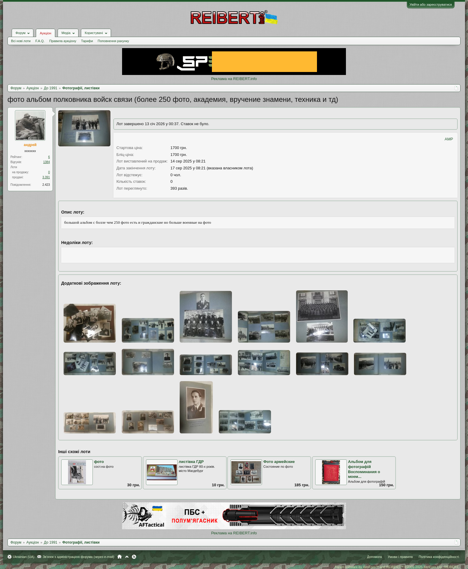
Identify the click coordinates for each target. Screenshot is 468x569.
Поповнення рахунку (113, 41)
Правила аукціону (62, 41)
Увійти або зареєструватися (431, 4)
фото (99, 461)
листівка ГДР (191, 461)
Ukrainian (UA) (23, 557)
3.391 (46, 177)
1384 (46, 162)
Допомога (374, 557)
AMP (449, 139)
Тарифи (87, 41)
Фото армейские (279, 461)
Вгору (127, 557)
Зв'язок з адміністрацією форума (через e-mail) (78, 557)
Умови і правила (400, 557)
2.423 (46, 184)
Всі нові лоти (20, 41)
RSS (134, 557)
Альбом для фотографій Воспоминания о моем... (364, 469)
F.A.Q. (39, 41)
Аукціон (45, 33)
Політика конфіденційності (439, 557)
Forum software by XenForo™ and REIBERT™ (397, 567)
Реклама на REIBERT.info (234, 78)
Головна (119, 557)
